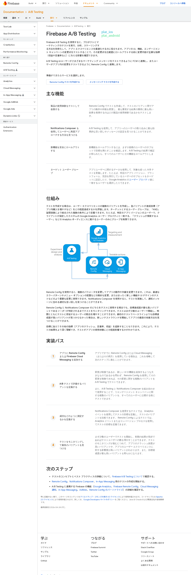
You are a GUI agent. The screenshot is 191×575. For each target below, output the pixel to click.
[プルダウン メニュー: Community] (118, 3)
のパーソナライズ (106, 490)
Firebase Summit (98, 547)
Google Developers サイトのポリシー (99, 499)
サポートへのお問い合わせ (152, 543)
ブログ (162, 3)
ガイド (44, 543)
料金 (76, 3)
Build (31, 3)
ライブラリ (45, 556)
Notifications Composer (81, 481)
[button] (16, 26)
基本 (14, 18)
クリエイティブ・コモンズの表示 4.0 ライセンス (100, 497)
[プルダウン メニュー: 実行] (49, 3)
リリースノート (147, 556)
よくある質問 (147, 560)
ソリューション (62, 3)
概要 (5, 18)
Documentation (13, 12)
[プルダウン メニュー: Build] (36, 3)
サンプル (84, 18)
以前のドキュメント (149, 565)
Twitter (94, 552)
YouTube (94, 556)
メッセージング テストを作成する (104, 82)
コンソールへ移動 (177, 3)
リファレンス (69, 18)
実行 (44, 3)
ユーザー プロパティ (139, 179)
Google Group (147, 552)
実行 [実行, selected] (52, 18)
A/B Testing (35, 12)
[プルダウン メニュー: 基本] (19, 18)
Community (109, 3)
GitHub (44, 560)
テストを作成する (65, 82)
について (127, 476)
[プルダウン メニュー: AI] (30, 18)
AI (26, 18)
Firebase (49, 26)
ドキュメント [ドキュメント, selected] (89, 3)
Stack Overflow (147, 547)
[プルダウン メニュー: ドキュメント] (98, 3)
